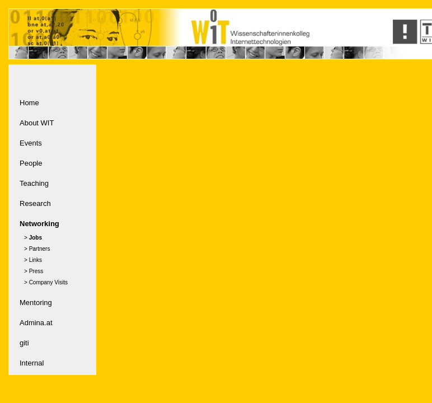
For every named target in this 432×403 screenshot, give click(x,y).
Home (29, 103)
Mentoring (36, 302)
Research (35, 203)
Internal (32, 363)
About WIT (37, 123)
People (31, 163)
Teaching (34, 183)
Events (31, 143)
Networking (39, 223)
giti (24, 343)
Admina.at (36, 322)
